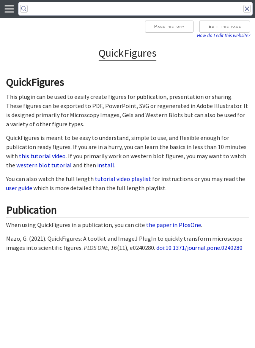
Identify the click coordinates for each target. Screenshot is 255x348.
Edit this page (224, 26)
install (105, 165)
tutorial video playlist (123, 179)
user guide (19, 188)
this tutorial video (42, 156)
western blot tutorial (44, 165)
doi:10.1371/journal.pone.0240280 (198, 247)
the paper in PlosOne (173, 225)
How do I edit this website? (223, 35)
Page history (169, 26)
